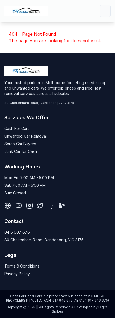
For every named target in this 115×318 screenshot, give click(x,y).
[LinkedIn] (62, 205)
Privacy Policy (17, 273)
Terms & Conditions (21, 266)
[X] (40, 205)
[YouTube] (18, 205)
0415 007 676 (17, 232)
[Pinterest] (7, 205)
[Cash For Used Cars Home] (26, 11)
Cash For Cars (17, 128)
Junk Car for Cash (20, 151)
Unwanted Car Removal (25, 136)
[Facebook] (51, 205)
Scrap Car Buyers (20, 143)
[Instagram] (29, 205)
